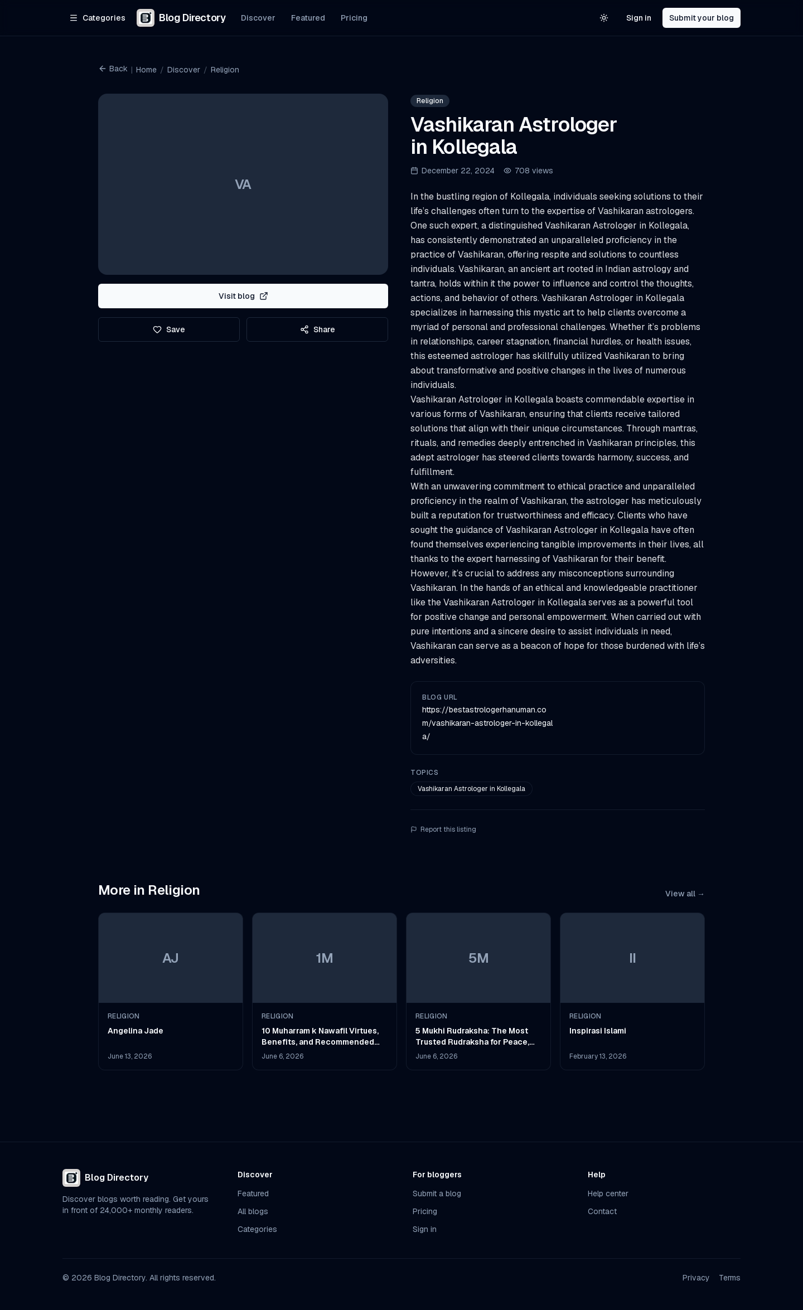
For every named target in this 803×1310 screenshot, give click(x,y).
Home (146, 70)
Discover (258, 18)
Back (113, 69)
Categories (257, 1229)
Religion (225, 70)
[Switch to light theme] (604, 18)
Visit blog (243, 296)
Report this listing (443, 829)
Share (317, 329)
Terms (730, 1278)
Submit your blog (701, 18)
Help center (608, 1193)
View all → (685, 894)
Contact (602, 1211)
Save (169, 329)
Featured (308, 18)
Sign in (638, 18)
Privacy (696, 1278)
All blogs (253, 1211)
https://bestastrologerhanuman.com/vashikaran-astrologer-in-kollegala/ (487, 723)
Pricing (354, 18)
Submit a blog (437, 1193)
